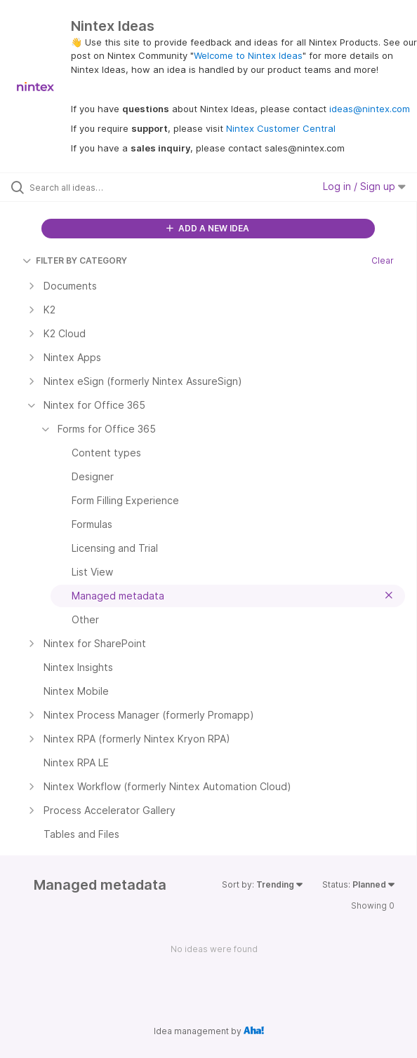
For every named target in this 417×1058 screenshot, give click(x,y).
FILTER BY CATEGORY (74, 260)
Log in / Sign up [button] (364, 186)
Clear (382, 260)
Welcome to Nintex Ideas (248, 55)
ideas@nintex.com (369, 108)
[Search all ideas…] (109, 187)
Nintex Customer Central (281, 128)
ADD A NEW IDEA (207, 228)
